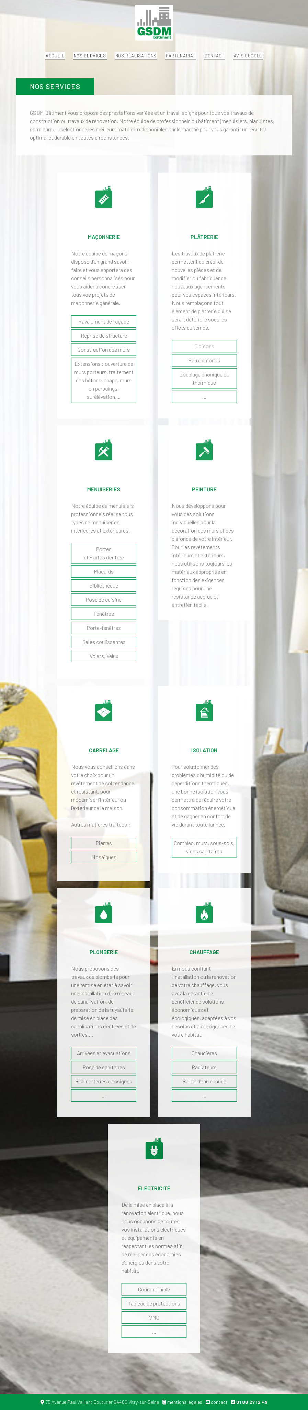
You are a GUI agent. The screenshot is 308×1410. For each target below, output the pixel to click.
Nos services (71, 60)
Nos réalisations (129, 60)
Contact (233, 60)
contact (219, 1402)
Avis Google (279, 60)
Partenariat (187, 60)
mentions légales (184, 1402)
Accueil (24, 60)
